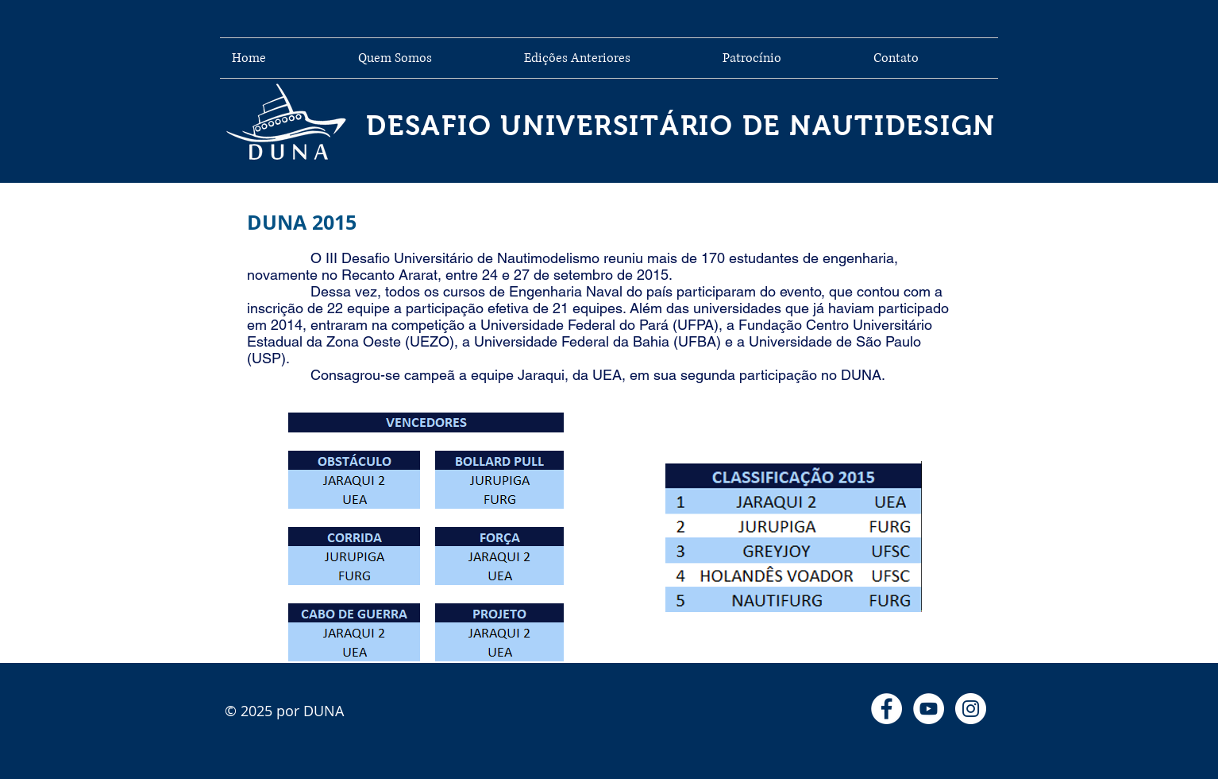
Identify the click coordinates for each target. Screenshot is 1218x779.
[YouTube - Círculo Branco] (928, 708)
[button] (611, 58)
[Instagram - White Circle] (970, 708)
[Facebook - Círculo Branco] (886, 708)
